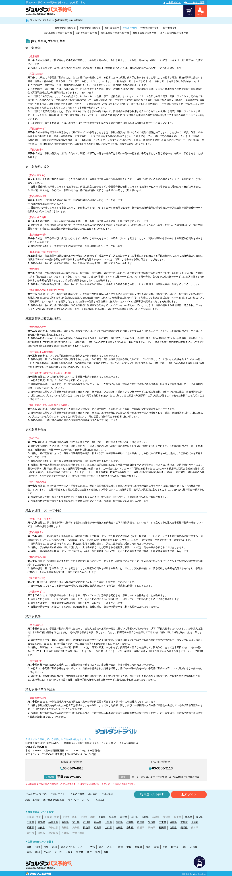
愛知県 (151, 822)
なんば (47, 852)
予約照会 (100, 800)
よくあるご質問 (76, 794)
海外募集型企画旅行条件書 (115, 33)
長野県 (119, 822)
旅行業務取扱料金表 (53, 800)
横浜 (148, 847)
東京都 (41, 822)
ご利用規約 (107, 794)
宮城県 (123, 817)
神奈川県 (53, 822)
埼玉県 (199, 817)
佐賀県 (173, 827)
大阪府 (194, 822)
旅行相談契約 (170, 27)
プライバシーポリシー (80, 800)
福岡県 (162, 827)
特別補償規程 (112, 27)
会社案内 (93, 794)
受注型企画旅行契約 (90, 27)
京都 (29, 852)
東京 (101, 847)
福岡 (106, 852)
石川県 (86, 822)
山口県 (108, 827)
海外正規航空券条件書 (144, 33)
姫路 (97, 852)
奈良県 (41, 827)
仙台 (37, 847)
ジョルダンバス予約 (40, 20)
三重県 (162, 822)
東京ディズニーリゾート (74, 847)
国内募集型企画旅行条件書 (58, 33)
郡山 (54, 847)
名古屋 (193, 847)
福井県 (97, 822)
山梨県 (108, 822)
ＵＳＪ (68, 852)
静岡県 (140, 822)
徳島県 (119, 827)
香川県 (130, 827)
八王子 (110, 847)
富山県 (76, 822)
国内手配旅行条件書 (86, 33)
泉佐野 (79, 852)
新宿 (120, 847)
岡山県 (86, 827)
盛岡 (29, 847)
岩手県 (112, 817)
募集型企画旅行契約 (65, 27)
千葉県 (30, 822)
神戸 (89, 852)
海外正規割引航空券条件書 (174, 33)
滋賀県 (173, 822)
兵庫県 (30, 827)
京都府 (184, 822)
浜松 (184, 847)
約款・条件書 (32, 800)
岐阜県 (130, 822)
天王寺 (58, 852)
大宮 (92, 847)
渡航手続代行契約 (149, 27)
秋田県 (134, 817)
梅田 (37, 852)
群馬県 (188, 817)
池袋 (129, 847)
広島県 (97, 827)
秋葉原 (138, 847)
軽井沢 (174, 847)
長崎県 (184, 827)
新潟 (156, 847)
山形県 (145, 817)
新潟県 (65, 822)
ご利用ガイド (57, 794)
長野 (165, 847)
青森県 (101, 817)
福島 (46, 847)
